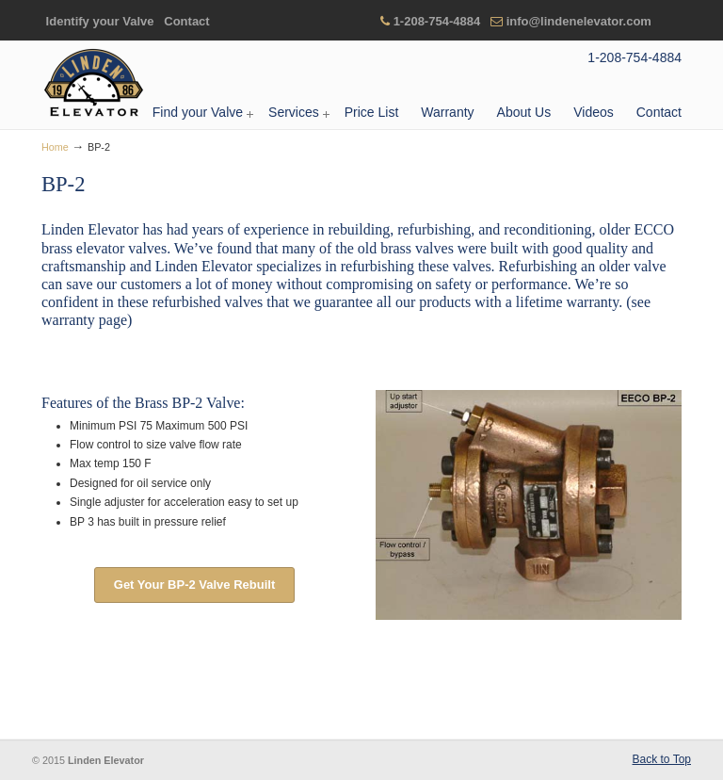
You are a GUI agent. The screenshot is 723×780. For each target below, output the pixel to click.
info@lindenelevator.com (578, 21)
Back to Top (662, 759)
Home (55, 147)
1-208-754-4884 (437, 21)
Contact (186, 21)
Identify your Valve (100, 21)
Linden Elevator (93, 84)
